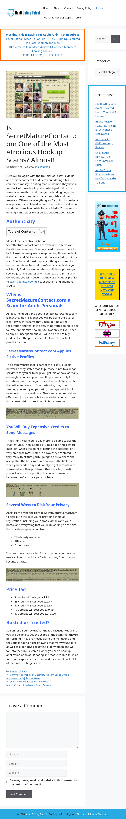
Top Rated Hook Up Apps (57, 17)
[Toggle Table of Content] (40, 232)
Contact (68, 8)
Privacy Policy (84, 8)
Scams (23, 671)
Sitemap (81, 814)
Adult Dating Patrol (36, 814)
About (57, 8)
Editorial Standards (98, 814)
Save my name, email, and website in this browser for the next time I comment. (43, 782)
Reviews (100, 8)
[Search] (115, 39)
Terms (78, 17)
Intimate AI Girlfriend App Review (104, 143)
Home (46, 8)
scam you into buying (23, 281)
